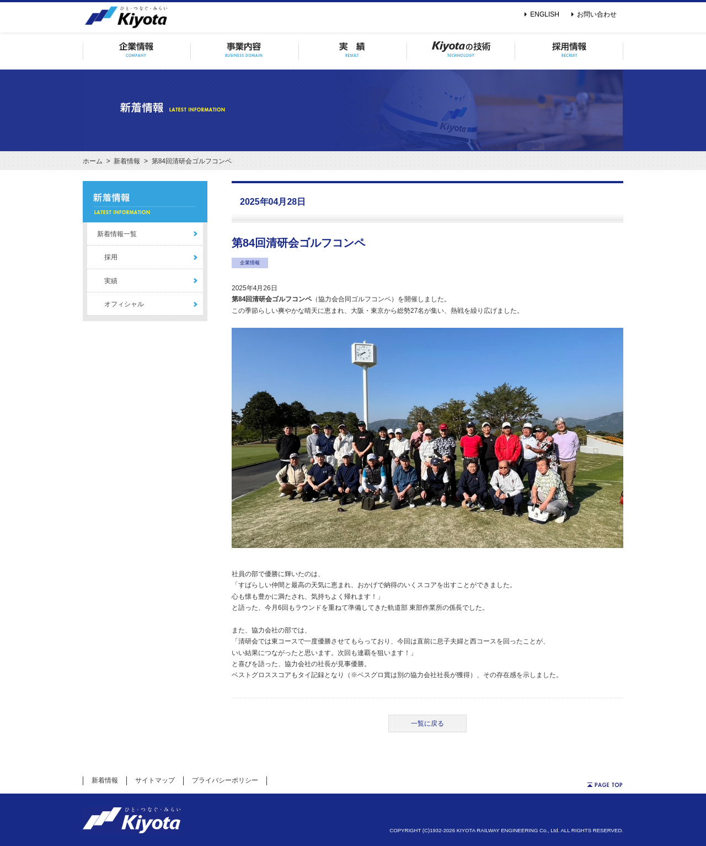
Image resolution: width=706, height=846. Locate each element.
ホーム (93, 161)
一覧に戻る (427, 723)
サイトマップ (155, 780)
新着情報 (127, 161)
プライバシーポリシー (225, 780)
